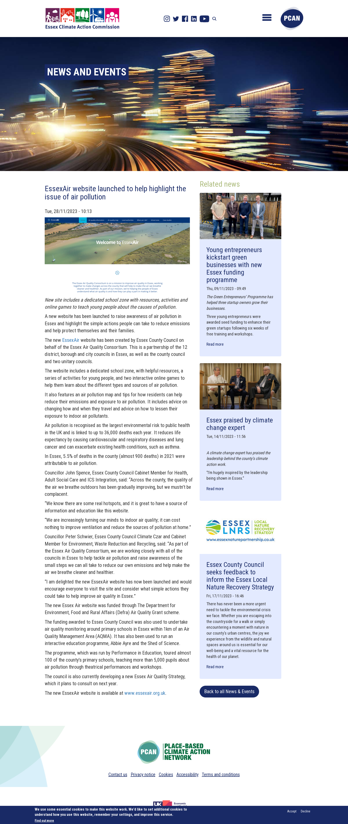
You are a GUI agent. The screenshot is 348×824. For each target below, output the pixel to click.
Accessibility (187, 774)
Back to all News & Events (229, 691)
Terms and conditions (221, 774)
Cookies (166, 774)
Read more (215, 344)
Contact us (117, 774)
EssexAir (70, 340)
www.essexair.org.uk (144, 693)
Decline (305, 811)
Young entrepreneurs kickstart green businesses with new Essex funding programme (234, 265)
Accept (292, 811)
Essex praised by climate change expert (239, 424)
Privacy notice (143, 774)
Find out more (44, 820)
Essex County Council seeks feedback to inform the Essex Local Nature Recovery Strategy (240, 576)
